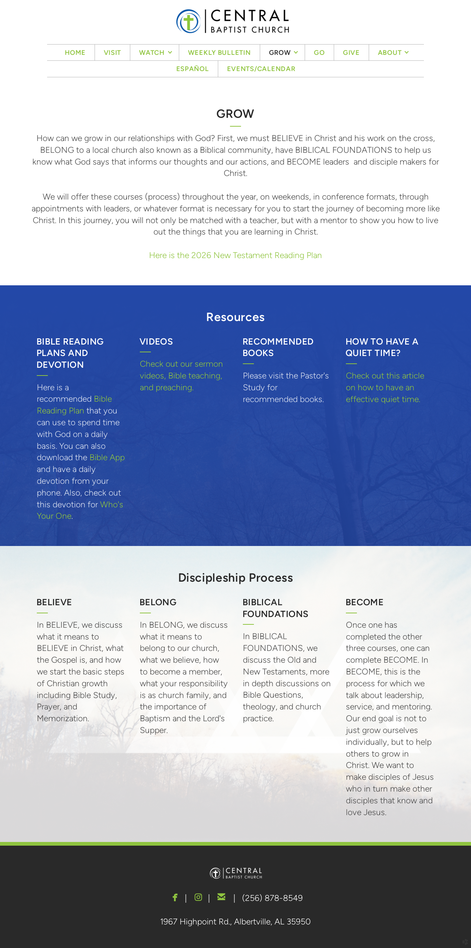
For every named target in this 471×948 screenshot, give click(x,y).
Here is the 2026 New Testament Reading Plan (235, 255)
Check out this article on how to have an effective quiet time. (385, 387)
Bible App (107, 457)
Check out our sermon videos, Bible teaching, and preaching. (181, 375)
